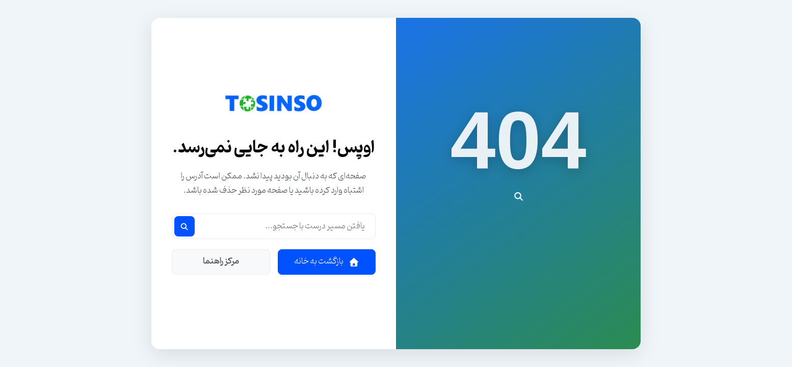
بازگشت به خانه (326, 261)
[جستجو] (184, 226)
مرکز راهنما (221, 261)
